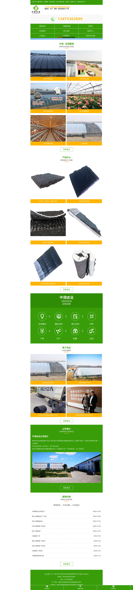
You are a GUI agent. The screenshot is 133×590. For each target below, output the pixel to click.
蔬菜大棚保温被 (48, 79)
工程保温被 (84, 143)
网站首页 (42, 26)
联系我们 (66, 36)
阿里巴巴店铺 (90, 36)
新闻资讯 (57, 505)
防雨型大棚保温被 (48, 242)
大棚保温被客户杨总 (48, 382)
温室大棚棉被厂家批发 (38, 546)
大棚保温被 (66, 26)
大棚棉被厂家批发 (37, 551)
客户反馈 (66, 31)
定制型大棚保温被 (84, 283)
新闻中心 (90, 31)
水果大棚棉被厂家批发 (38, 526)
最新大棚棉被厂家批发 (38, 541)
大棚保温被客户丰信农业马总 (84, 415)
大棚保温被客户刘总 (84, 382)
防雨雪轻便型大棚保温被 (48, 283)
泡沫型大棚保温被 (84, 242)
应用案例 (42, 31)
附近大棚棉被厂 (36, 531)
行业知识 (76, 505)
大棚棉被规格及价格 (38, 555)
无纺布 (90, 26)
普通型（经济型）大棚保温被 (48, 201)
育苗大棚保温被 (48, 111)
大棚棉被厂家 (36, 536)
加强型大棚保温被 (84, 201)
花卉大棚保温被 (84, 111)
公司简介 (42, 36)
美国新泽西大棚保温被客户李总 (48, 415)
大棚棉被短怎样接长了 (38, 511)
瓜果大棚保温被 (84, 79)
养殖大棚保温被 (48, 143)
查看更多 (66, 149)
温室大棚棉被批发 (37, 521)
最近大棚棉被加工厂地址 (39, 516)
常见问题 (66, 505)
